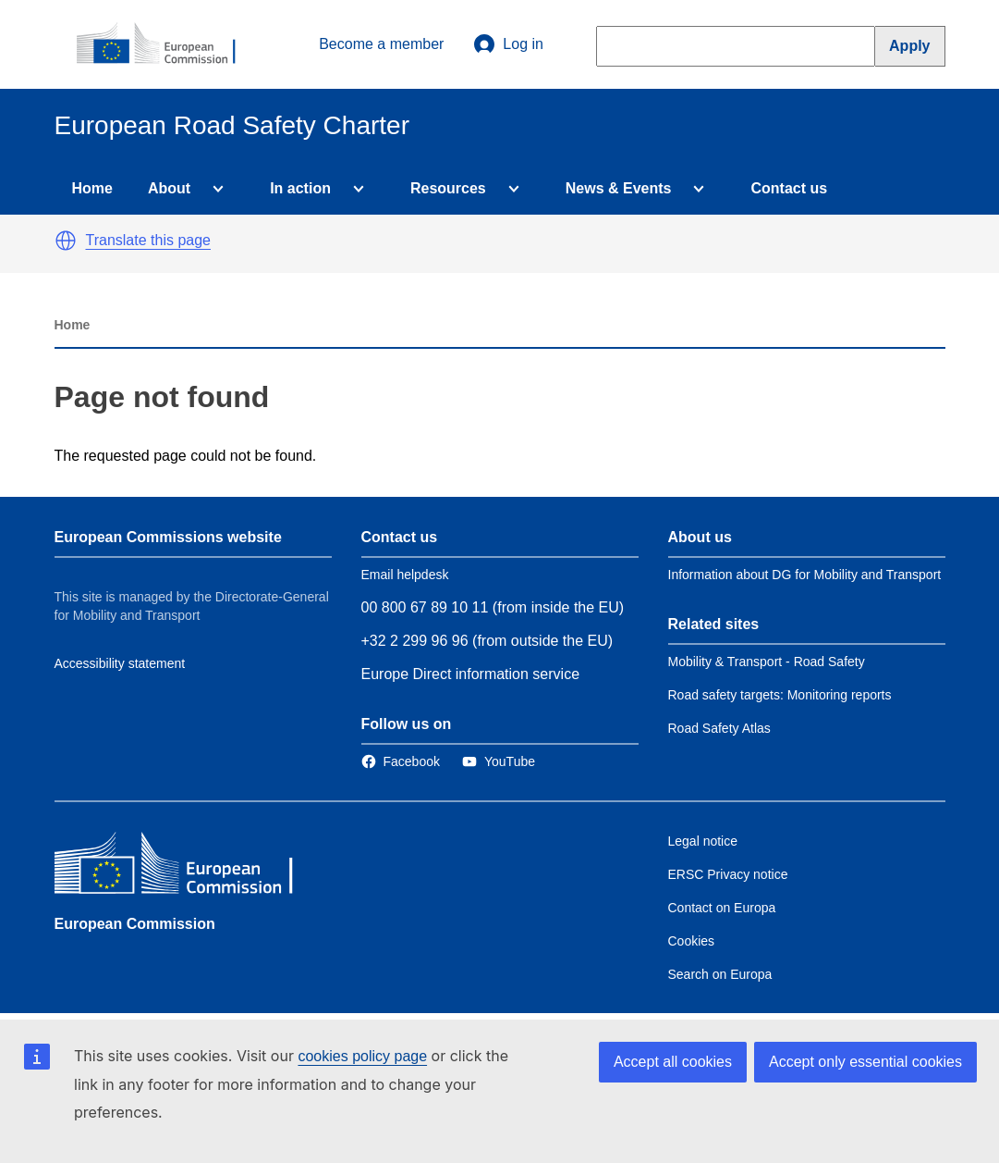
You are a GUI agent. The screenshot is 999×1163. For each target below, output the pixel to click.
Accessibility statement (120, 663)
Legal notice (703, 841)
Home (92, 188)
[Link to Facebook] (400, 761)
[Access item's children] (214, 188)
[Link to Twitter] (498, 761)
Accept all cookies (673, 1062)
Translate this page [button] (148, 240)
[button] (66, 240)
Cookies (691, 941)
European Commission (135, 924)
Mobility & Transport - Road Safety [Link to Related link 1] (766, 661)
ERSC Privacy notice (728, 874)
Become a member (381, 44)
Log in (508, 44)
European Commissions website (168, 537)
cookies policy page (362, 1056)
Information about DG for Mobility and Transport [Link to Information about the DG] (805, 574)
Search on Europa (720, 974)
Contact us (788, 188)
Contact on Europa (722, 907)
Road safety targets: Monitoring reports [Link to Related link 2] (780, 694)
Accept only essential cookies (865, 1062)
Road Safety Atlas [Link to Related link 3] (719, 728)
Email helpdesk (405, 574)
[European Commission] (166, 44)
